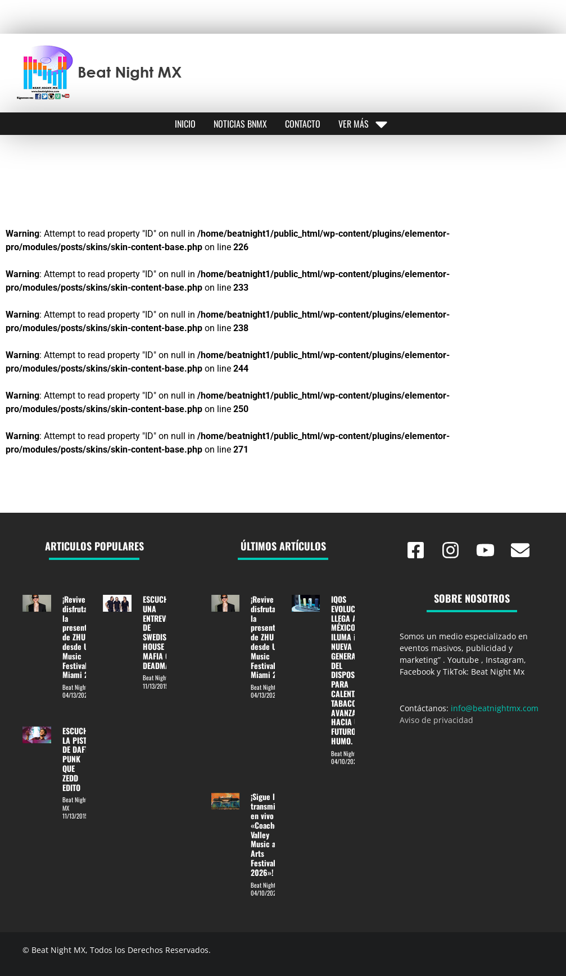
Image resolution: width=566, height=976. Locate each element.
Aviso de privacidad (436, 720)
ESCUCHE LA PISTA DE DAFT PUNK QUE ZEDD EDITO (77, 759)
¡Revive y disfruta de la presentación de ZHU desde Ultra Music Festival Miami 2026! (83, 636)
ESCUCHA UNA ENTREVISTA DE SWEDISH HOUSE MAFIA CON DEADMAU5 (161, 632)
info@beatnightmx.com (494, 708)
